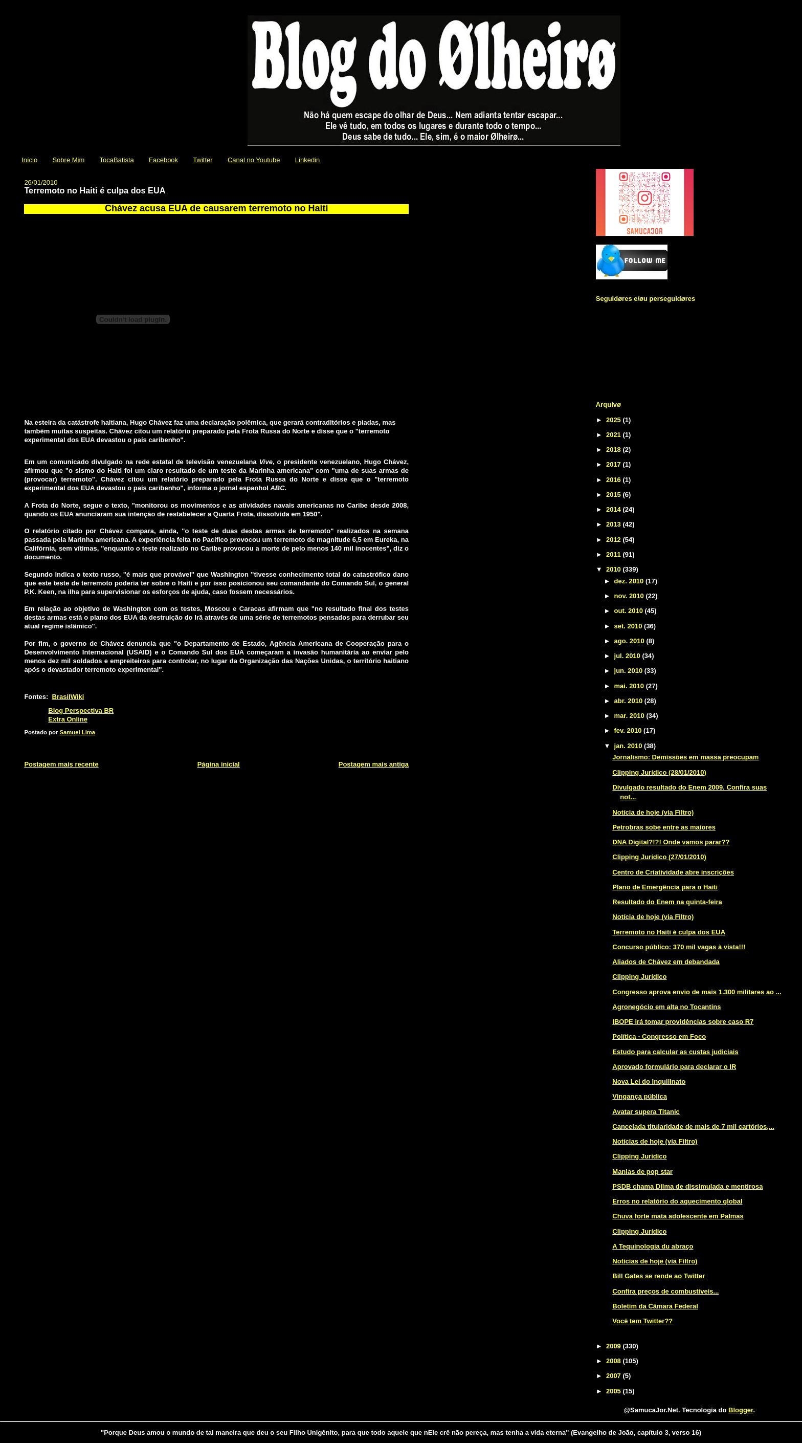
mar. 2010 (630, 715)
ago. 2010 (630, 641)
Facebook (163, 160)
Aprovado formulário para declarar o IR (674, 1066)
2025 (614, 420)
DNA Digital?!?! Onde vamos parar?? (670, 842)
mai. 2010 (630, 686)
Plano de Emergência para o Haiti (665, 887)
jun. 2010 (629, 670)
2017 (614, 464)
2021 (614, 435)
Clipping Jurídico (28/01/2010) (659, 772)
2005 (614, 1391)
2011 (614, 554)
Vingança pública (639, 1096)
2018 (614, 449)
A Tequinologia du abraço (652, 1246)
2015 (614, 494)
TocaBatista (117, 160)
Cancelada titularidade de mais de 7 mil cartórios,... (693, 1126)
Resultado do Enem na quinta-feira (667, 902)
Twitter (202, 160)
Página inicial (218, 764)
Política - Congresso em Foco (659, 1036)
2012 (614, 539)
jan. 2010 (629, 746)
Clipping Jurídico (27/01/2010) (659, 857)
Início (29, 160)
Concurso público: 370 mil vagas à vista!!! (678, 947)
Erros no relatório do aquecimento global (677, 1201)
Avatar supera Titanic (646, 1112)
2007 (614, 1376)
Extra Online (67, 719)
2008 (614, 1361)
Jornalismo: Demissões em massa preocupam (685, 757)
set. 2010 (629, 626)
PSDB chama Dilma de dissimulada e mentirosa (687, 1186)
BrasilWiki (68, 697)
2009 (614, 1346)
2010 (614, 569)
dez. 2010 (629, 581)
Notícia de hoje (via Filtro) (653, 812)
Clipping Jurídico (639, 976)
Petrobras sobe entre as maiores (664, 827)
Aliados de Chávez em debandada (666, 962)
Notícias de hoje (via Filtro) (654, 1141)
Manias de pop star (642, 1171)
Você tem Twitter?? (642, 1321)
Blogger (740, 1410)
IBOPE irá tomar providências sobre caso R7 (682, 1021)
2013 (614, 524)
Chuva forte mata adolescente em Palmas (678, 1216)
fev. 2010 (629, 730)
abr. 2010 (629, 701)
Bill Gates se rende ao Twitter (658, 1276)
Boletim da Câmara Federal (655, 1306)
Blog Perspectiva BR (81, 710)
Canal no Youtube (254, 160)
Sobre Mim (68, 160)
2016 (614, 480)
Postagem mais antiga (374, 764)
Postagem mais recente (61, 764)
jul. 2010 (628, 656)
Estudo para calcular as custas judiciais (675, 1052)
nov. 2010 (630, 596)
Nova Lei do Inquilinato (648, 1081)
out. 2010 (629, 611)
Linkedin (307, 160)
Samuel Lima (77, 732)
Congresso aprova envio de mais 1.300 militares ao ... (696, 992)
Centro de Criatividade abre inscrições (673, 872)
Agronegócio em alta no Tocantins (666, 1007)
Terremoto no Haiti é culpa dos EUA (668, 932)
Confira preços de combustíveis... (665, 1291)
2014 (614, 509)
